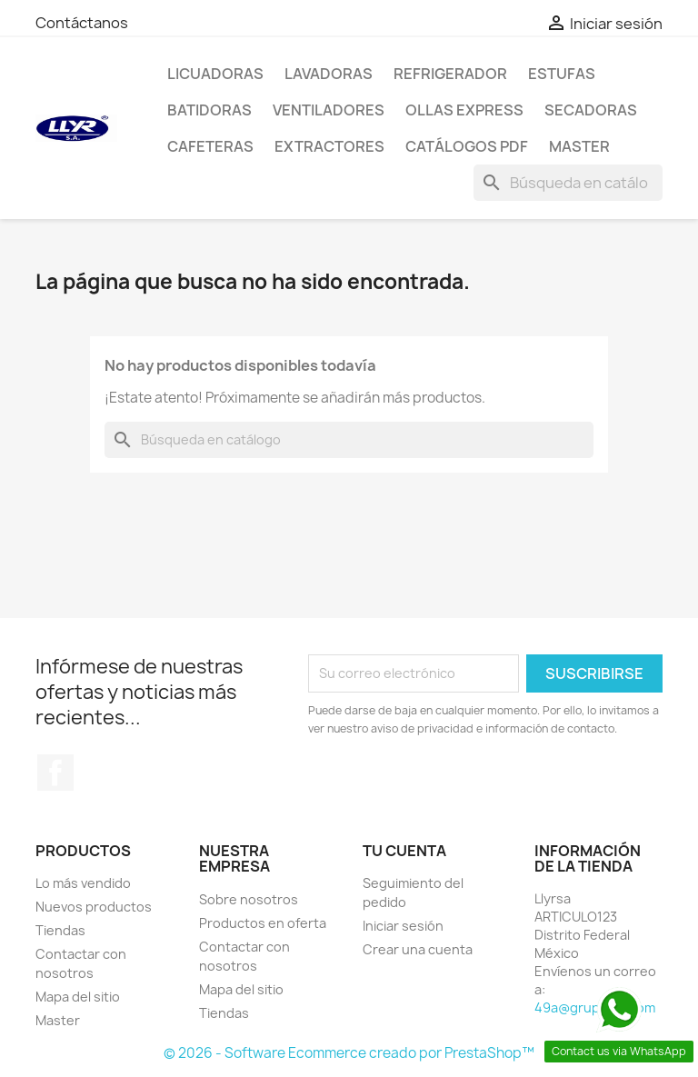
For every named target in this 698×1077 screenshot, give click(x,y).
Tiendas (60, 930)
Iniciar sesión (403, 925)
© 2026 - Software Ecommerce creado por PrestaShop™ (349, 1052)
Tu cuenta (404, 851)
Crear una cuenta (418, 949)
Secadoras (590, 110)
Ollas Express (464, 110)
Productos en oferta (262, 923)
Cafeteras (210, 146)
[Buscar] (568, 183)
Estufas (561, 74)
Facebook (55, 772)
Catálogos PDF (466, 146)
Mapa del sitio (77, 996)
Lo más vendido (83, 883)
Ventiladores (328, 110)
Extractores (329, 146)
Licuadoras (215, 74)
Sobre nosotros (248, 899)
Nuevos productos (93, 906)
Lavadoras (328, 74)
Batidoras (209, 110)
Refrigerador (450, 74)
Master (579, 146)
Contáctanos (81, 23)
